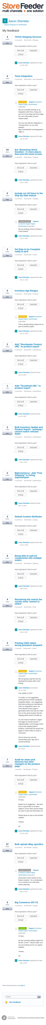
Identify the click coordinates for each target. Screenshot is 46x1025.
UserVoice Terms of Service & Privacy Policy (31, 1017)
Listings (35, 520)
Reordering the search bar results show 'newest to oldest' (28, 601)
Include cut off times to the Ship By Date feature (29, 194)
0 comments (18, 40)
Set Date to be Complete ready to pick (27, 250)
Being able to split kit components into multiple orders (28, 558)
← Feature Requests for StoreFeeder (14, 25)
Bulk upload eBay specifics (29, 844)
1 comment (18, 648)
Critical (22, 54)
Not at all (21, 51)
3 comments (18, 157)
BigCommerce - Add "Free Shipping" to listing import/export (28, 475)
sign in (22, 985)
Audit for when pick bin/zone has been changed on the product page (27, 762)
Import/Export (37, 349)
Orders (35, 254)
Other (34, 607)
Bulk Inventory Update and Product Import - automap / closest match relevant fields (29, 430)
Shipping (35, 40)
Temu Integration (24, 76)
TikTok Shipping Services (28, 37)
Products (35, 157)
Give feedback (15, 1002)
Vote (7, 43)
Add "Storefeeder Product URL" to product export (28, 345)
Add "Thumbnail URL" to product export (28, 387)
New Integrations (38, 79)
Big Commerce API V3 (26, 902)
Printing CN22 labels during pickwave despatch (28, 644)
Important (34, 51)
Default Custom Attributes (28, 516)
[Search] (39, 996)
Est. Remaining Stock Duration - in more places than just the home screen (28, 152)
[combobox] (21, 997)
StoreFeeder (27, 40)
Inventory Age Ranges (26, 291)
